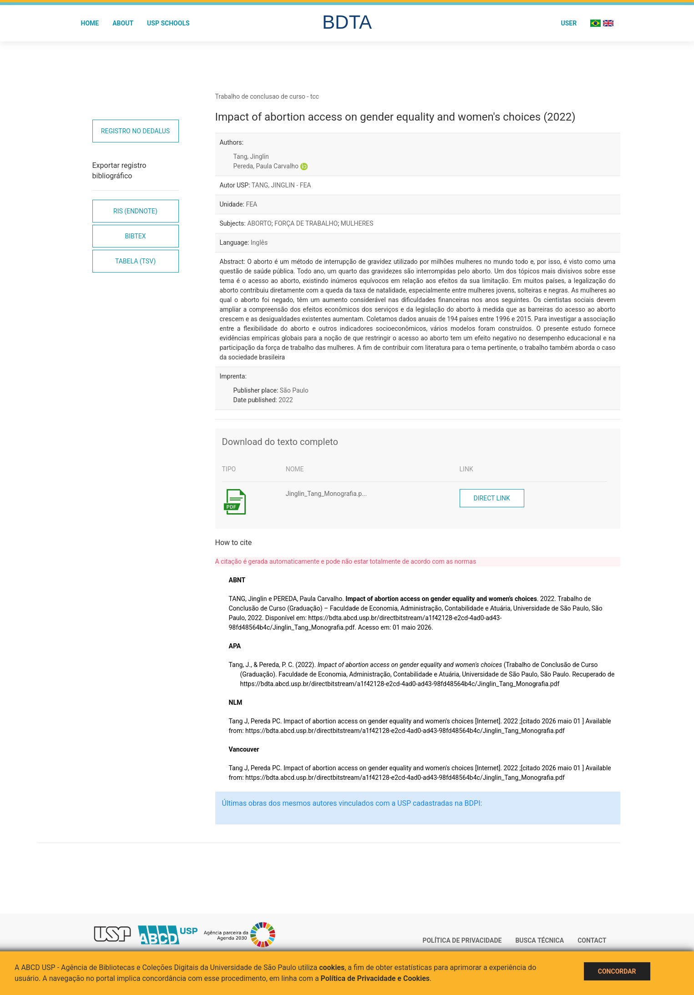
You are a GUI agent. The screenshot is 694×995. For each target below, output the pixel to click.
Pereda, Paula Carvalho (266, 166)
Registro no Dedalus (135, 131)
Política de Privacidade (462, 940)
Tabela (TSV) (135, 261)
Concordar (617, 971)
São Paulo (294, 390)
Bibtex (135, 236)
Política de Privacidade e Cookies (375, 978)
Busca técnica (539, 940)
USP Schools (168, 23)
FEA (251, 204)
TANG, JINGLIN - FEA (281, 185)
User (569, 23)
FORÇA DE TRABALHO (306, 223)
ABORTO (259, 223)
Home (90, 23)
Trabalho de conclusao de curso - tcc (267, 96)
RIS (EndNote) (135, 211)
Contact (591, 940)
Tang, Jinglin (251, 156)
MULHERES (357, 223)
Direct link (492, 498)
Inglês (259, 242)
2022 (286, 400)
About (122, 23)
